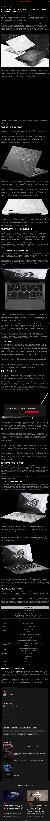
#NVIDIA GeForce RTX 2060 (27, 731)
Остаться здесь (17, 412)
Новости (6, 717)
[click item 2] (26, 820)
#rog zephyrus (21, 734)
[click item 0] (24, 820)
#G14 (13, 734)
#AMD (16, 731)
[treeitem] (13, 803)
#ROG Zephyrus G (8, 731)
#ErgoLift (6, 734)
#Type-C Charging (32, 734)
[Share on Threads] (17, 706)
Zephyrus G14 (8, 18)
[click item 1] (25, 820)
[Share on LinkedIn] (12, 706)
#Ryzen (34, 728)
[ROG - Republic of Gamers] (25, 2)
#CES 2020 (6, 728)
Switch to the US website (32, 412)
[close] (44, 406)
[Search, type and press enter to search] (48, 1)
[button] (2, 1)
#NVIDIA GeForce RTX (25, 728)
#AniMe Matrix (40, 731)
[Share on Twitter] (8, 706)
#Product (14, 728)
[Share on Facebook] (4, 706)
